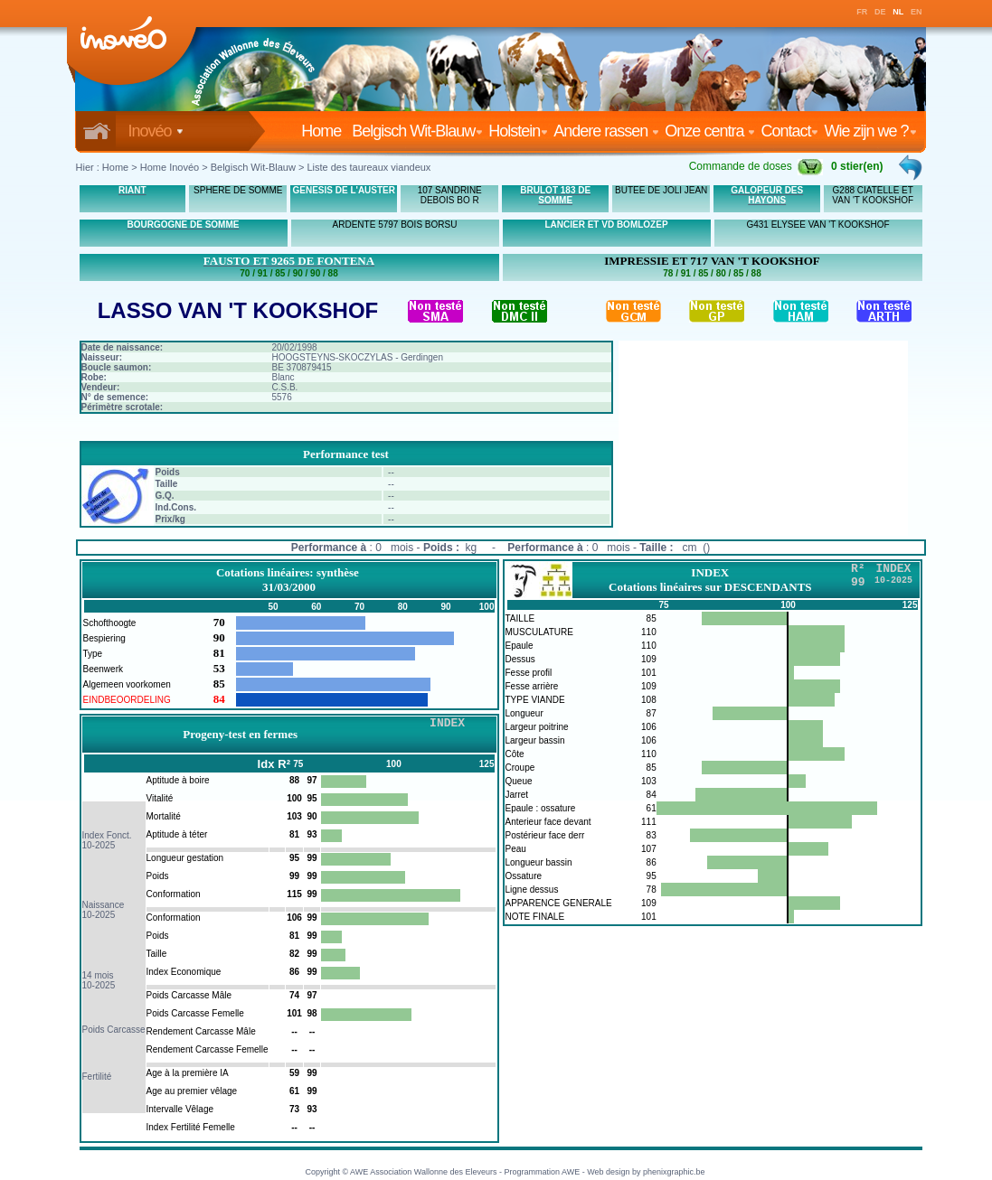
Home (324, 131)
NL (898, 11)
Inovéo (156, 131)
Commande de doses (756, 166)
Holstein (518, 131)
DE (880, 11)
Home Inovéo (169, 167)
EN (916, 11)
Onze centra (710, 131)
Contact (789, 131)
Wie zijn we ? (870, 131)
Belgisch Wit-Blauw (417, 131)
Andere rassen (606, 131)
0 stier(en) (857, 166)
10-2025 (99, 845)
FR (861, 11)
